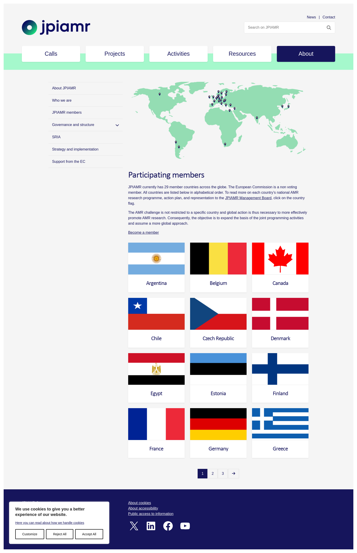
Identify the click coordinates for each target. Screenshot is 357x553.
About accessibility (143, 508)
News (311, 17)
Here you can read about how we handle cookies (49, 523)
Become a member (143, 232)
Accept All (89, 534)
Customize (29, 534)
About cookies (139, 503)
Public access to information (150, 514)
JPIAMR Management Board (248, 198)
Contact (329, 17)
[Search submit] (329, 27)
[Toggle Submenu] (117, 125)
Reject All (59, 534)
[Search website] (289, 27)
